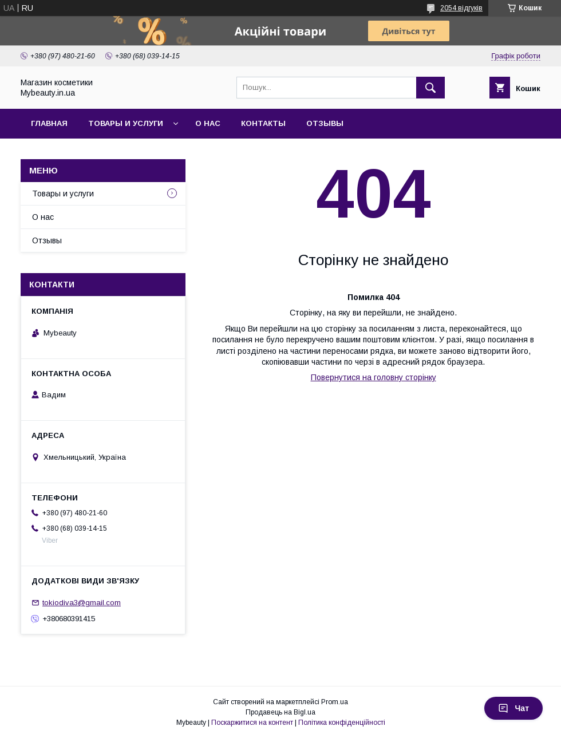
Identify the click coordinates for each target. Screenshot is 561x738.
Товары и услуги (125, 123)
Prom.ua (334, 702)
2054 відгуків (461, 8)
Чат (513, 708)
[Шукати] (430, 87)
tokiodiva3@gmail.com (81, 602)
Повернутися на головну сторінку (373, 377)
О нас (207, 123)
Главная (49, 123)
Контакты (263, 123)
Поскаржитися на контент (252, 723)
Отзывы (324, 123)
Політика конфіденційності (341, 723)
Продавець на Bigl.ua (280, 712)
